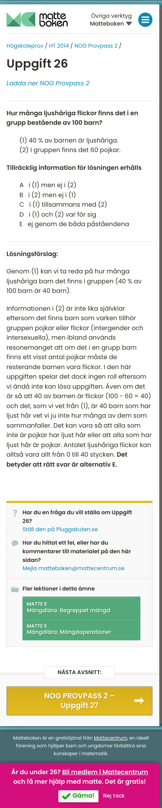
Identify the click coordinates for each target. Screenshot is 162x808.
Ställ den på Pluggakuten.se (60, 529)
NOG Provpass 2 (96, 46)
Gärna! (84, 796)
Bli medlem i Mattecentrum (105, 772)
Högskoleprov (25, 46)
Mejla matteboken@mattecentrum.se (73, 568)
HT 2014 (59, 46)
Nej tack (113, 795)
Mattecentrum (110, 738)
